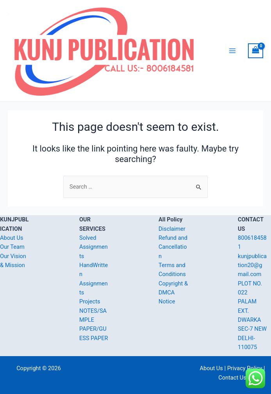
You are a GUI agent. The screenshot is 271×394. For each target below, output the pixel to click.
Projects (89, 301)
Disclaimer (172, 228)
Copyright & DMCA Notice (173, 292)
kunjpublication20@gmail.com (252, 265)
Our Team (12, 246)
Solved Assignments (93, 247)
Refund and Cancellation (173, 247)
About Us (11, 237)
